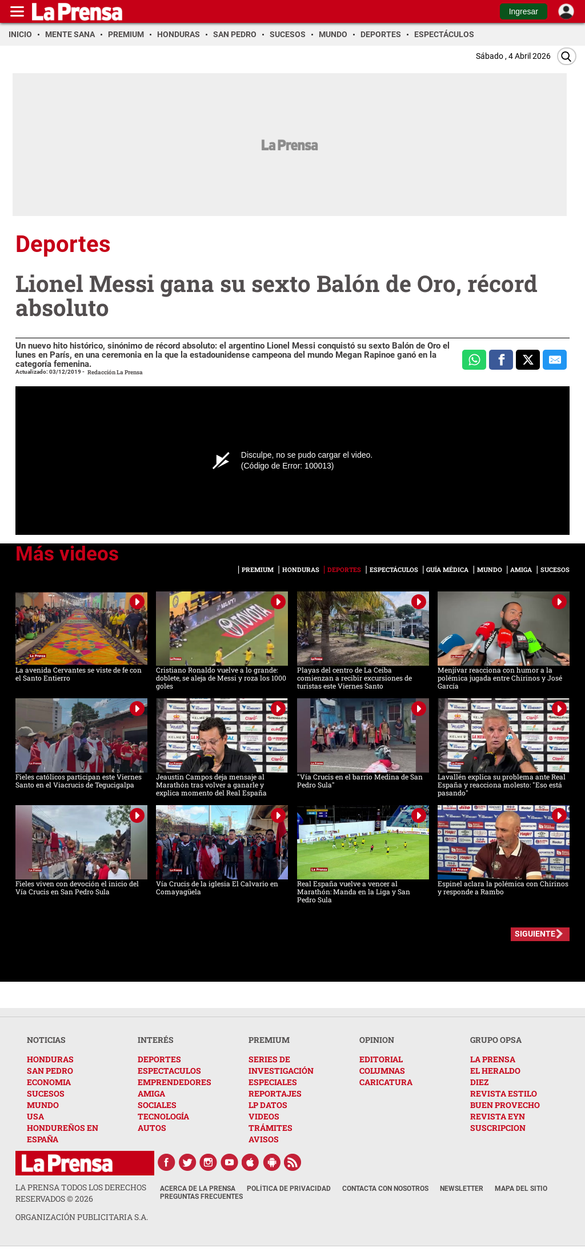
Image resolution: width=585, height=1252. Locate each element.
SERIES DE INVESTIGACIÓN (281, 1065)
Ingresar (523, 11)
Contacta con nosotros (385, 1189)
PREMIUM (269, 1039)
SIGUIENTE (535, 933)
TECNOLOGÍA (163, 1116)
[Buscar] (566, 56)
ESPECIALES (273, 1082)
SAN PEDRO (50, 1070)
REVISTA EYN (497, 1116)
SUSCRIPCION (498, 1127)
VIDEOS (264, 1116)
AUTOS (152, 1127)
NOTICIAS (46, 1039)
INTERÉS (156, 1039)
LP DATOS (268, 1104)
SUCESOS (46, 1093)
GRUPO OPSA (496, 1039)
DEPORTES (159, 1059)
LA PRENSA (492, 1059)
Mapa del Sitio (521, 1189)
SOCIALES (157, 1104)
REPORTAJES (275, 1093)
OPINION (376, 1039)
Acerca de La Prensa (197, 1189)
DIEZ (479, 1082)
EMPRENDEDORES (174, 1082)
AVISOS (264, 1139)
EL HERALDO (495, 1070)
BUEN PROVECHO (505, 1104)
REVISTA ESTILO (503, 1093)
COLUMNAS (382, 1070)
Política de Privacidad (289, 1189)
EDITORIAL (381, 1059)
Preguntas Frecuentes (201, 1197)
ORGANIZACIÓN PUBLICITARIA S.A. (81, 1216)
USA (35, 1116)
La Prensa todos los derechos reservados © (80, 1193)
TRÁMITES (270, 1127)
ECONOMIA (49, 1082)
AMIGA (151, 1093)
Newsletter (461, 1189)
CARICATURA (385, 1082)
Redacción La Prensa (115, 372)
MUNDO (43, 1104)
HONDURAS (50, 1059)
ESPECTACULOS (169, 1070)
